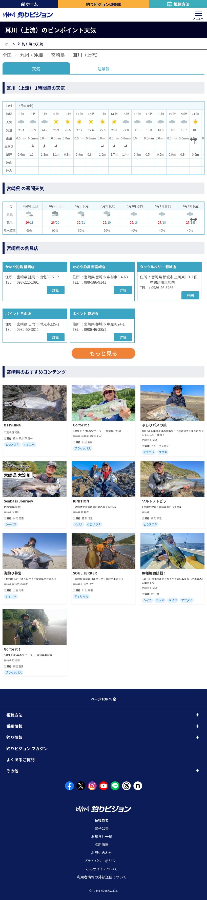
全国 (7, 54)
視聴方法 (178, 4)
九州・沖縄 (31, 54)
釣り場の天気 (32, 43)
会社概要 (102, 820)
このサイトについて (102, 868)
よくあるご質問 (20, 760)
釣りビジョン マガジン (27, 748)
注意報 (103, 69)
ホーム (29, 4)
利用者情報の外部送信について (102, 876)
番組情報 (14, 726)
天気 (36, 69)
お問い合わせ (101, 852)
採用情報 (102, 844)
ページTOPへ (103, 698)
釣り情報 (14, 737)
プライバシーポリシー (101, 860)
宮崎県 (58, 54)
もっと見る (103, 353)
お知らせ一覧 (101, 836)
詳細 (55, 290)
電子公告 (102, 828)
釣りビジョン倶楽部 (103, 4)
